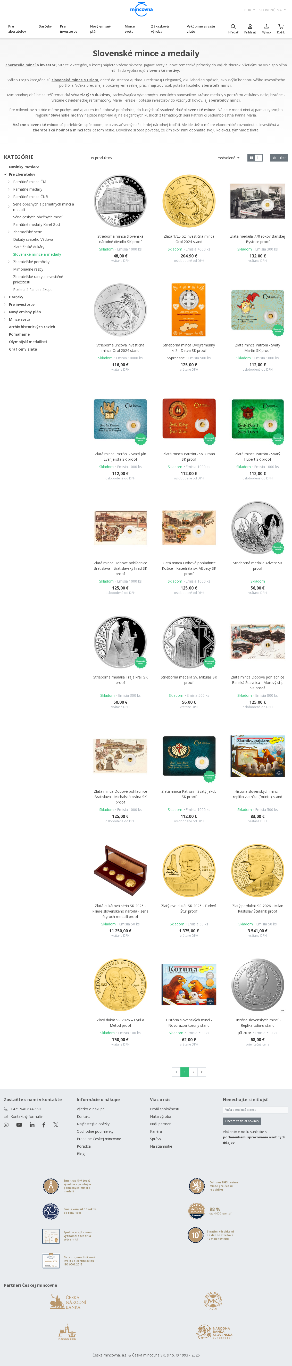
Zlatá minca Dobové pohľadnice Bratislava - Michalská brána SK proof (120, 797)
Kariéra (156, 1131)
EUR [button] (248, 9)
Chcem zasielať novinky (242, 1121)
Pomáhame (19, 334)
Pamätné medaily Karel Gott (36, 224)
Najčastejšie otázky (93, 1123)
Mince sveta (130, 29)
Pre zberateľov (17, 29)
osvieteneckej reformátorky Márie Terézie (100, 100)
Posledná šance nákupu (33, 289)
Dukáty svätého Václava (33, 239)
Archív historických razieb (32, 326)
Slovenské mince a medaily (37, 254)
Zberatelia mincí (21, 65)
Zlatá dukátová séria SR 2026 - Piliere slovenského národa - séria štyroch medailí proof (120, 911)
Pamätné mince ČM (29, 181)
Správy (155, 1138)
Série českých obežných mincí (37, 217)
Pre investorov (68, 29)
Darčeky (45, 26)
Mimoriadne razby (28, 269)
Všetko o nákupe (91, 1108)
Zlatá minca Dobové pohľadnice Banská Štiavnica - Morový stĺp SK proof (257, 682)
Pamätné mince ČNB (30, 196)
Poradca (84, 1146)
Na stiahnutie (161, 1146)
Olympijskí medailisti (28, 341)
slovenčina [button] (271, 9)
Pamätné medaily (27, 189)
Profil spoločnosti (164, 1108)
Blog (81, 1153)
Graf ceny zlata (23, 349)
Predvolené (226, 157)
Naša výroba (160, 1116)
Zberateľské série (27, 231)
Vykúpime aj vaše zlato (201, 29)
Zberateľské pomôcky (31, 261)
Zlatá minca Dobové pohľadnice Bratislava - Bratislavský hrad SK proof (120, 568)
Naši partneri (160, 1123)
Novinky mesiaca (24, 166)
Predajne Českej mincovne (99, 1138)
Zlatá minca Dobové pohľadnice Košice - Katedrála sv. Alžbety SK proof (189, 568)
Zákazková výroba (160, 29)
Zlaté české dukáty (28, 246)
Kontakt (83, 1116)
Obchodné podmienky (95, 1131)
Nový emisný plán (100, 29)
